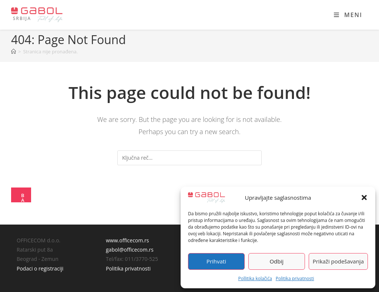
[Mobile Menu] (348, 15)
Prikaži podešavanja (338, 261)
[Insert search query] (189, 157)
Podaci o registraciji (40, 268)
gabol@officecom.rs (130, 249)
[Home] (13, 51)
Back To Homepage (23, 197)
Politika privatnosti (295, 278)
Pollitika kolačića (255, 278)
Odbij (276, 261)
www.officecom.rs (127, 240)
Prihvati (216, 261)
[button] (364, 197)
